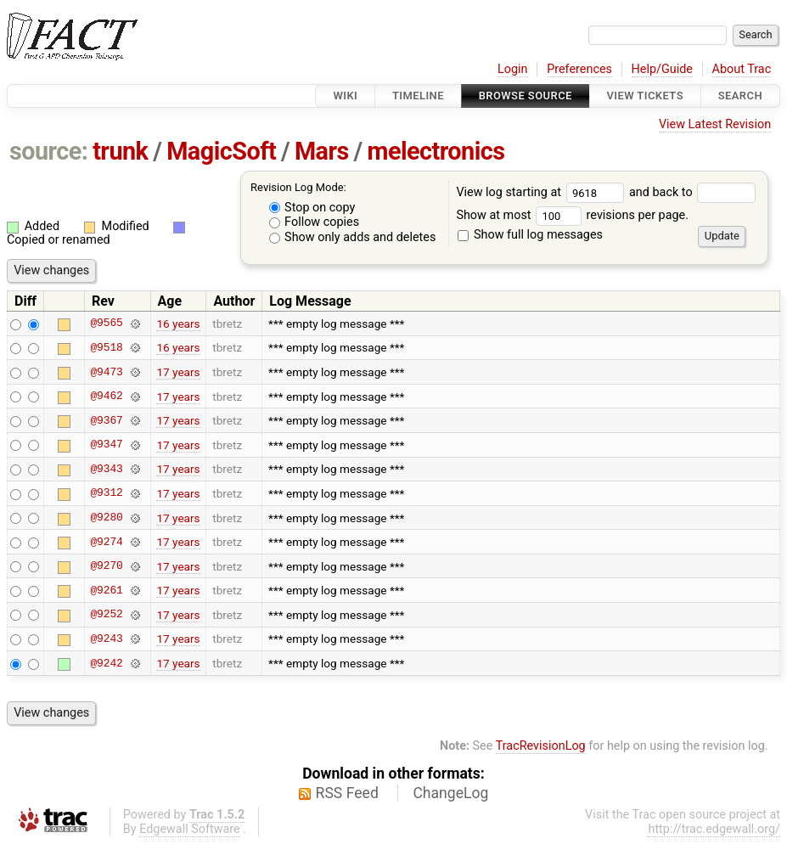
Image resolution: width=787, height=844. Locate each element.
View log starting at (542, 192)
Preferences (579, 69)
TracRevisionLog (541, 746)
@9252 (106, 614)
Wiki (345, 95)
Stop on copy (312, 207)
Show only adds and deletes (352, 237)
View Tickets (645, 95)
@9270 (106, 566)
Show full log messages (530, 235)
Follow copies (314, 222)
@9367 (106, 420)
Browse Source (525, 95)
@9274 (106, 541)
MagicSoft (221, 151)
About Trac (742, 69)
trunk (120, 151)
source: (48, 151)
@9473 (106, 372)
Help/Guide (662, 69)
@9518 (106, 347)
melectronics (435, 151)
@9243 (106, 638)
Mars (322, 151)
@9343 (106, 468)
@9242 (106, 663)
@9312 (106, 493)
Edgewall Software (189, 829)
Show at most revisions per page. (572, 215)
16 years (178, 323)
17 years (178, 372)
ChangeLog (450, 793)
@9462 (106, 396)
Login (512, 69)
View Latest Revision (715, 124)
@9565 (106, 323)
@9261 (106, 590)
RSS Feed (347, 793)
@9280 (106, 518)
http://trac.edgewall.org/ (714, 829)
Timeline (418, 95)
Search (740, 95)
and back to (692, 192)
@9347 (106, 445)
